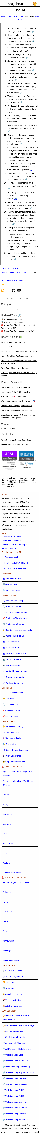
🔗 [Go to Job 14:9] (14, 112)
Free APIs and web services (14, 570)
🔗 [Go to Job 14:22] (15, 259)
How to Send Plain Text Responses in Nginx (17, 357)
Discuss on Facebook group (13, 545)
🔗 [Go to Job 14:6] (16, 80)
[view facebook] (8, 291)
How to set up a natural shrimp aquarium (16, 411)
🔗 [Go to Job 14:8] (21, 102)
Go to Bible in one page (12, 280)
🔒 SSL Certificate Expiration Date (17, 631)
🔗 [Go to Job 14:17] (15, 199)
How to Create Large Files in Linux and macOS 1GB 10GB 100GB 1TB (19, 363)
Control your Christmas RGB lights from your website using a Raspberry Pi (18, 417)
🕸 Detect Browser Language (15, 751)
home (3, 17)
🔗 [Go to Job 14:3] (30, 51)
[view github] (13, 291)
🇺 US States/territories (13, 694)
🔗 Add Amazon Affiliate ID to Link (17, 1050)
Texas (5, 854)
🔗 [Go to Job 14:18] (30, 208)
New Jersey (8, 815)
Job (21, 17)
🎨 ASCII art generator (12, 1007)
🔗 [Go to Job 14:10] (20, 122)
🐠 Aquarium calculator (12, 995)
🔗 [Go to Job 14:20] (25, 237)
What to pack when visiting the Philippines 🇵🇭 (18, 402)
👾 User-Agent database (13, 739)
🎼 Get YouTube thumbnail (14, 971)
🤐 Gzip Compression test (14, 763)
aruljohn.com (17, 4)
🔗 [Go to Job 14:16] (8, 189)
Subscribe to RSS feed (11, 538)
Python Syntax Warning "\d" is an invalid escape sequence (19, 375)
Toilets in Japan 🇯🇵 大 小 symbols (14, 397)
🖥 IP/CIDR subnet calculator (15, 654)
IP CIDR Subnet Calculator (14, 323)
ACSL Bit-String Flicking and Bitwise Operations (19, 352)
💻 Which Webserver (12, 666)
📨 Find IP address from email (15, 613)
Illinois (5, 903)
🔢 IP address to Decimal (13, 625)
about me (13, 1130)
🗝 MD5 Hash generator (13, 977)
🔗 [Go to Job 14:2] (33, 41)
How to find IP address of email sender (15, 388)
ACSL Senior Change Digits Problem (15, 343)
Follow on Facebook (10, 541)
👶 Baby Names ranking (13, 727)
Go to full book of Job (11, 269)
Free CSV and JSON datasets (15, 564)
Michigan (6, 805)
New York (7, 825)
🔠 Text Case (8, 989)
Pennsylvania (8, 844)
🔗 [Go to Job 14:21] (16, 250)
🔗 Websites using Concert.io (15, 1103)
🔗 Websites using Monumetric (16, 1085)
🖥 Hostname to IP (11, 648)
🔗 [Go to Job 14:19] (13, 224)
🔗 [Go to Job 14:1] (33, 32)
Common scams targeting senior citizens (16, 407)
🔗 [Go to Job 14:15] (26, 179)
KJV (15, 17)
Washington (8, 864)
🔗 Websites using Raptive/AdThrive (18, 1073)
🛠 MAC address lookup (13, 601)
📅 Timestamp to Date (12, 1001)
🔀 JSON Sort (9, 983)
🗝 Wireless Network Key (13, 684)
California (7, 796)
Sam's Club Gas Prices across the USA (19, 332)
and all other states (11, 961)
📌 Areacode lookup (11, 711)
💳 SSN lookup (9, 699)
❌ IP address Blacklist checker (16, 619)
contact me (24, 1130)
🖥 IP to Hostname (11, 643)
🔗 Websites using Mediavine (15, 1062)
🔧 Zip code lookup (11, 705)
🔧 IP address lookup (12, 607)
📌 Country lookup (10, 717)
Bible (10, 17)
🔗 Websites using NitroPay (14, 1079)
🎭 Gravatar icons (10, 745)
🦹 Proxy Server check (12, 757)
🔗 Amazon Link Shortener (14, 1044)
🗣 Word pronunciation (12, 733)
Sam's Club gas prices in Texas (16, 883)
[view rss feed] (2, 291)
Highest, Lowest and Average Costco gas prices (18, 774)
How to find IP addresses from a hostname (17, 348)
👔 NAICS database (11, 591)
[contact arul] (19, 291)
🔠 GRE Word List (10, 585)
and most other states (12, 874)
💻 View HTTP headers (13, 660)
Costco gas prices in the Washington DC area (18, 784)
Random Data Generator (13, 320)
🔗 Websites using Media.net (15, 1109)
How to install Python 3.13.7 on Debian (16, 393)
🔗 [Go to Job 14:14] (31, 170)
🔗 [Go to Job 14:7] (21, 93)
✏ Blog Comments (8, 429)
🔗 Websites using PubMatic (15, 1091)
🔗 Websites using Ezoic (13, 1056)
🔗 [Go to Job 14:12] (21, 144)
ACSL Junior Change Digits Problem (15, 369)
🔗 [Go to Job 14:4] (27, 58)
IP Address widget (10, 558)
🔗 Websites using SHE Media (16, 1120)
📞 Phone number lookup (13, 637)
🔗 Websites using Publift (13, 1097)
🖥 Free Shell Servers (12, 579)
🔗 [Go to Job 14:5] (33, 70)
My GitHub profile (9, 549)
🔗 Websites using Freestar (14, 1115)
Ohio (5, 835)
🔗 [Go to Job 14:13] (30, 160)
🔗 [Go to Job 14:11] (8, 131)
